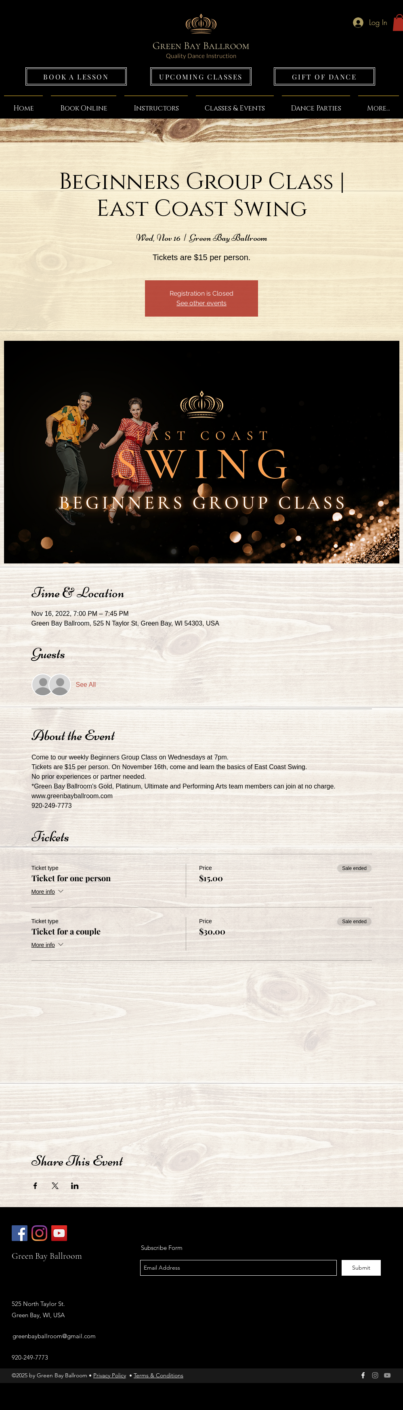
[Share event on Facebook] (35, 1186)
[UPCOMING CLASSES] (201, 76)
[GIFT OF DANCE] (324, 76)
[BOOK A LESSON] (76, 76)
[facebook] (363, 1375)
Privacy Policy (109, 1375)
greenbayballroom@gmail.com (54, 1336)
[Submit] (361, 1268)
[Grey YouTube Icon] (387, 1375)
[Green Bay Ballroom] (19, 1233)
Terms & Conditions (158, 1375)
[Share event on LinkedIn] (75, 1186)
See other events (201, 303)
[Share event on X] (55, 1186)
